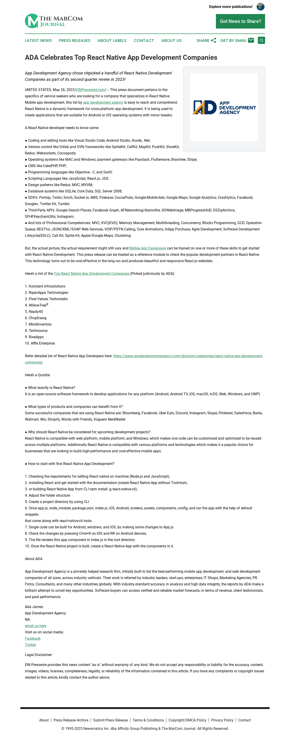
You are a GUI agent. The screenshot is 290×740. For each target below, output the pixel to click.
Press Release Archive (70, 720)
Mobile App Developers (147, 248)
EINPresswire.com (90, 90)
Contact (144, 40)
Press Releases (74, 40)
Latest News (38, 40)
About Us (171, 40)
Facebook (33, 638)
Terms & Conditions (148, 720)
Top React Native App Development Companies (91, 273)
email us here (35, 626)
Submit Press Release (110, 720)
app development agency (103, 102)
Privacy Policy (222, 720)
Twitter (30, 645)
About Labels (112, 40)
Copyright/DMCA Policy (187, 720)
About (44, 720)
